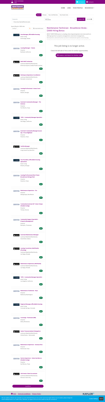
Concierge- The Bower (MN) (28, 317)
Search (38, 15)
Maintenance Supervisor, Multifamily (30, 263)
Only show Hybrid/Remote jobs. (22, 22)
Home (63, 8)
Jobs (69, 8)
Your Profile (78, 8)
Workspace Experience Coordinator (30, 75)
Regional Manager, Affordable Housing (31, 304)
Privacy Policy (36, 394)
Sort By (14, 28)
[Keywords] (28, 19)
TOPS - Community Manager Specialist (31, 117)
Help (13, 394)
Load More (28, 386)
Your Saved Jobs (64, 15)
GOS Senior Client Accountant (28, 373)
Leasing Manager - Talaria (27, 48)
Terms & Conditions (24, 394)
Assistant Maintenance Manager (29, 234)
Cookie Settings (93, 398)
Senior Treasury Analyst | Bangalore (30, 331)
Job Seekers (80, 2)
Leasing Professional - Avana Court (30, 88)
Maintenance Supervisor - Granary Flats (31, 344)
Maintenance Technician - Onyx (29, 290)
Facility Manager (25, 146)
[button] (89, 19)
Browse (44, 15)
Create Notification (38, 28)
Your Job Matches (53, 15)
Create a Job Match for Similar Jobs (69, 55)
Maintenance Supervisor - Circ (28, 190)
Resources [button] (89, 8)
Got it (101, 398)
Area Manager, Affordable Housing (30, 34)
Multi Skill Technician (26, 61)
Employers (90, 2)
